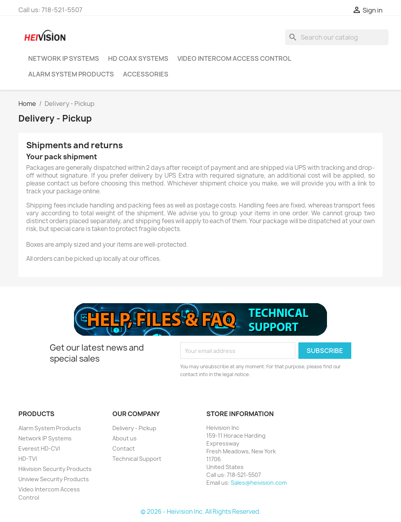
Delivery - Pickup (134, 428)
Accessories (145, 74)
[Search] (336, 37)
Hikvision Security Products (55, 469)
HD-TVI (27, 458)
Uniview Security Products (53, 479)
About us (124, 438)
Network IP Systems (63, 58)
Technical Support (136, 458)
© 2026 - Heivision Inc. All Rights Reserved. (201, 511)
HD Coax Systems (138, 58)
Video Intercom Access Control (234, 58)
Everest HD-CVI (39, 448)
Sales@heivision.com (259, 482)
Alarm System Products (71, 74)
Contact (123, 448)
